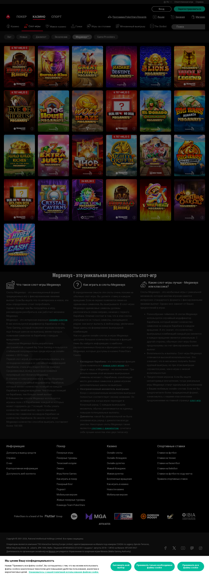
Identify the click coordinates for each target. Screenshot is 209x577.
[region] (104, 566)
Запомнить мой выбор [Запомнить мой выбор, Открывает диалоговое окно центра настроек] (121, 566)
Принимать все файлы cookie (190, 566)
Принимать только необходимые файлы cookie (155, 566)
